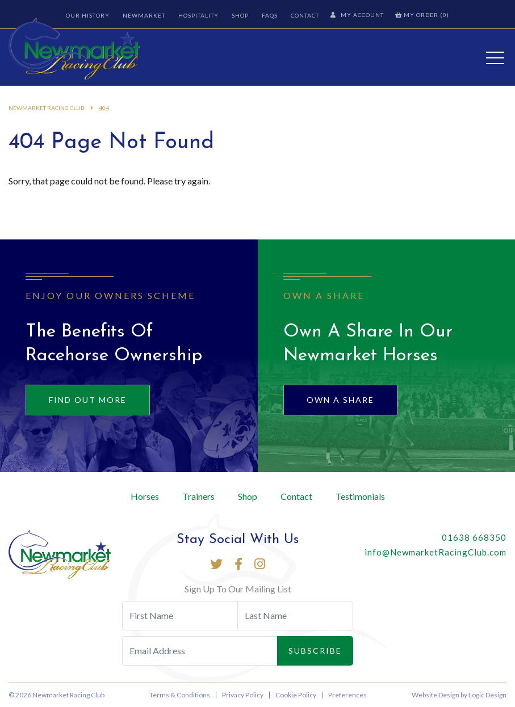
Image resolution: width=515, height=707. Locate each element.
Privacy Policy (242, 695)
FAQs (270, 15)
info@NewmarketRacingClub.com (435, 552)
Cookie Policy (295, 695)
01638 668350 (474, 537)
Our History (88, 15)
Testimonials (360, 496)
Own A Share (340, 400)
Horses (145, 496)
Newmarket (144, 15)
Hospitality (198, 15)
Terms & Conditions (179, 695)
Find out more (88, 400)
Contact (305, 15)
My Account (357, 14)
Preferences (347, 695)
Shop (240, 15)
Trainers (198, 496)
